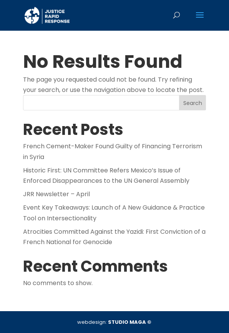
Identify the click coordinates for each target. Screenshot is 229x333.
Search (192, 103)
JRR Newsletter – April (56, 194)
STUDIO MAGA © (129, 322)
